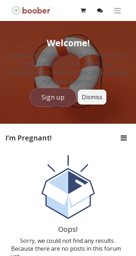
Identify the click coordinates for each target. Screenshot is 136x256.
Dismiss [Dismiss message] (92, 97)
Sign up (53, 97)
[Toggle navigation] (117, 10)
